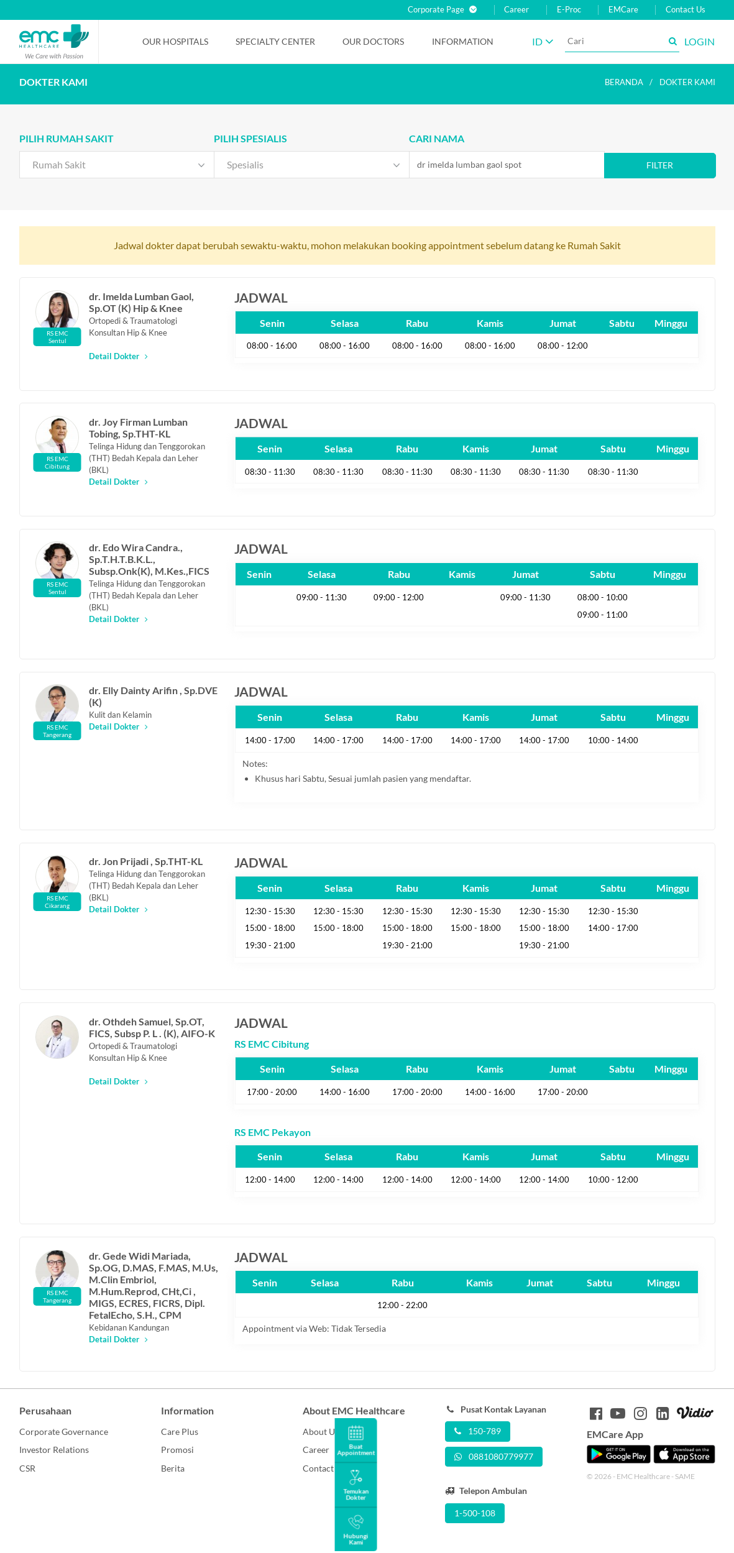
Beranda (624, 82)
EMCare (623, 9)
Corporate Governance (63, 1431)
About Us (321, 1431)
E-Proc (569, 9)
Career (516, 9)
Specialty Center (275, 41)
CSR (27, 1468)
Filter (659, 165)
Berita (173, 1468)
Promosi (177, 1449)
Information (462, 41)
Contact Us (685, 9)
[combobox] (117, 164)
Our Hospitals (175, 41)
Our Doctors (373, 41)
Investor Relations (54, 1449)
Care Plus (179, 1431)
